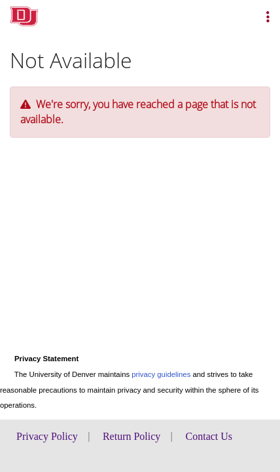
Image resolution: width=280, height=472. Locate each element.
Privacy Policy (47, 436)
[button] (268, 16)
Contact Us (209, 436)
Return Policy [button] (131, 436)
